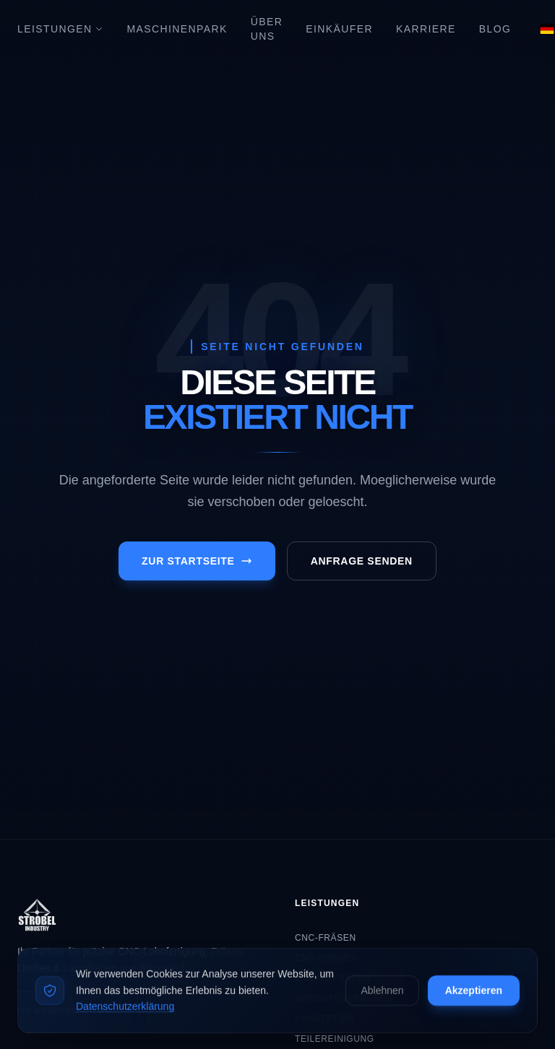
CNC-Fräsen (325, 938)
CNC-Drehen (326, 958)
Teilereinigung (334, 1039)
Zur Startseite (197, 561)
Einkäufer (339, 29)
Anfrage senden (362, 561)
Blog (495, 29)
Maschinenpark (176, 29)
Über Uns (267, 29)
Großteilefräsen (343, 998)
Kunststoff (326, 1019)
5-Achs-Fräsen (332, 978)
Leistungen (60, 29)
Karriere (426, 29)
